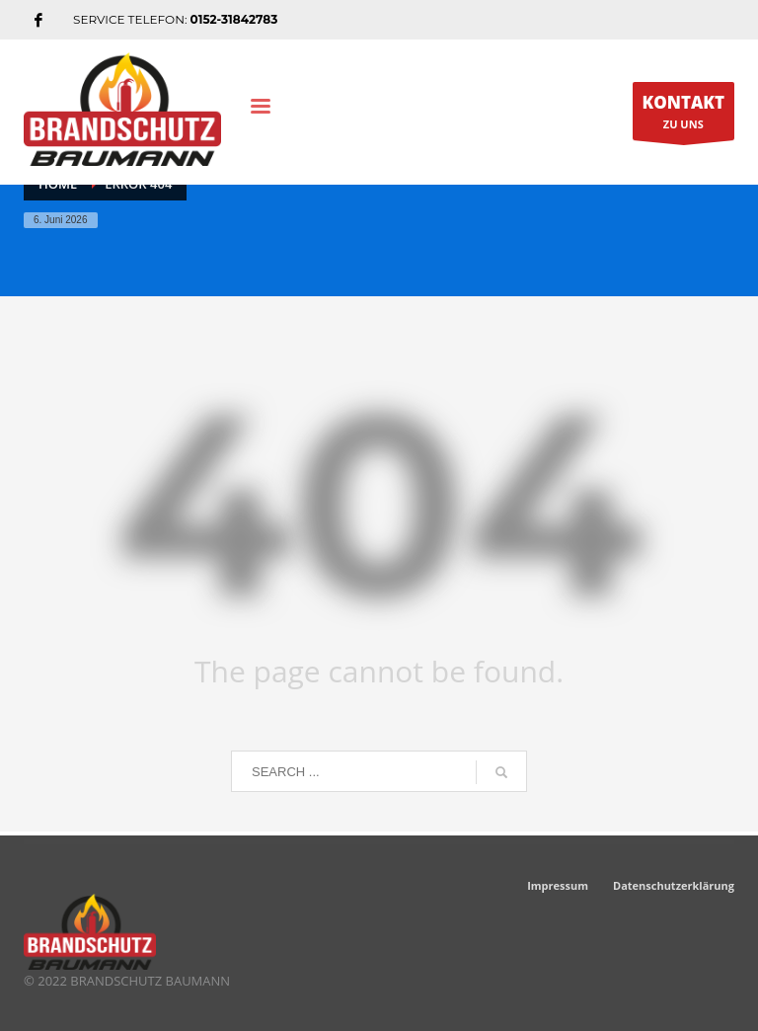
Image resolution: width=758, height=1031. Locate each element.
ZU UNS (684, 115)
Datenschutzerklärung (673, 885)
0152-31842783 (234, 19)
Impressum (557, 885)
